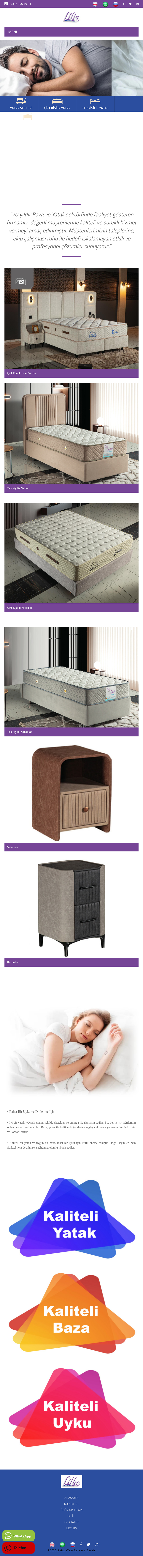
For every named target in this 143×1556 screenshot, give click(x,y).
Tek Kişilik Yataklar (19, 732)
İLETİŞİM (71, 1528)
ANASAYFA (71, 1497)
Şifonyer (12, 847)
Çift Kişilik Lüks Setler (21, 373)
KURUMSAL (71, 1504)
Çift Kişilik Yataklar (19, 607)
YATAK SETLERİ (21, 104)
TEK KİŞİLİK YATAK (95, 104)
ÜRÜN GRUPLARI (71, 1510)
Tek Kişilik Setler (18, 488)
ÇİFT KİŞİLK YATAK (57, 104)
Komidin (12, 962)
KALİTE (71, 1516)
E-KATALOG (71, 1522)
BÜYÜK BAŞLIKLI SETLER (27, 120)
